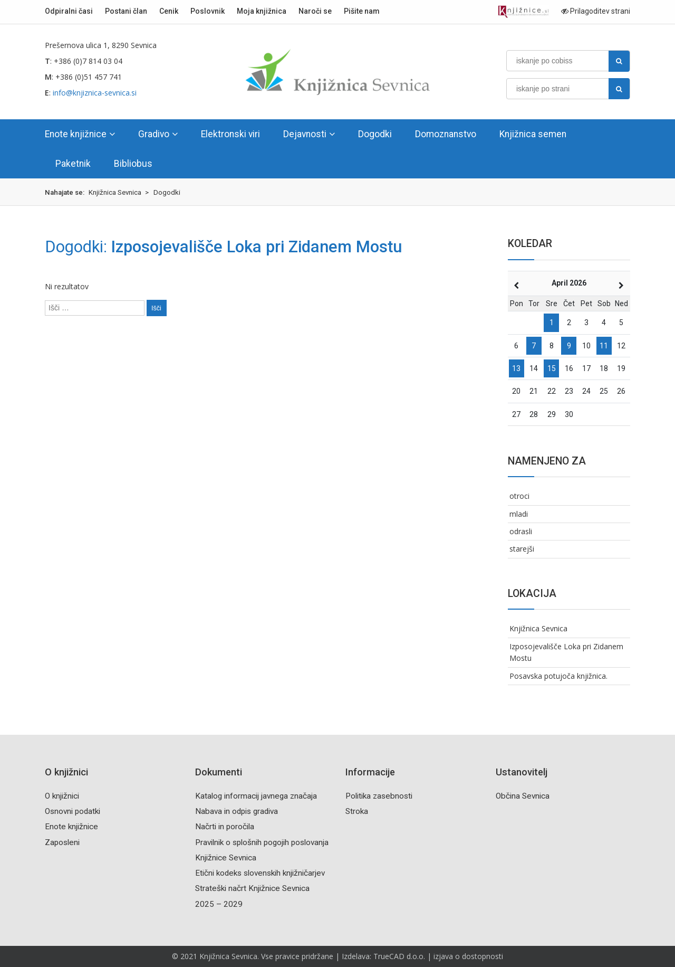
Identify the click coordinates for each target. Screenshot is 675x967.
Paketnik (73, 163)
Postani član (126, 11)
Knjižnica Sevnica (538, 628)
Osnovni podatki (72, 811)
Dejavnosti (304, 134)
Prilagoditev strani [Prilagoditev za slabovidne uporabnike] (595, 11)
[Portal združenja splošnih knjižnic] (523, 11)
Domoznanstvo (445, 134)
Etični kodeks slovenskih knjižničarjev (260, 873)
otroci (519, 496)
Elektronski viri (230, 134)
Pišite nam (362, 11)
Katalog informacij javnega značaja (256, 796)
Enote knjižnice (76, 134)
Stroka (356, 811)
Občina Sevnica (522, 796)
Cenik (168, 11)
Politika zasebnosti (378, 796)
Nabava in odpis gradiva (236, 811)
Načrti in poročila (224, 826)
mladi (518, 514)
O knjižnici (62, 796)
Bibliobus (133, 163)
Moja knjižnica (261, 11)
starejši (521, 549)
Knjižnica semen (532, 134)
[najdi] (619, 61)
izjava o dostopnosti (468, 956)
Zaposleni (62, 842)
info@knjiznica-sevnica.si (95, 93)
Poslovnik (207, 11)
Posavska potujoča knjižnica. (558, 676)
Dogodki (375, 134)
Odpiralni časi (69, 11)
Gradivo (153, 134)
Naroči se (315, 11)
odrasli (520, 531)
